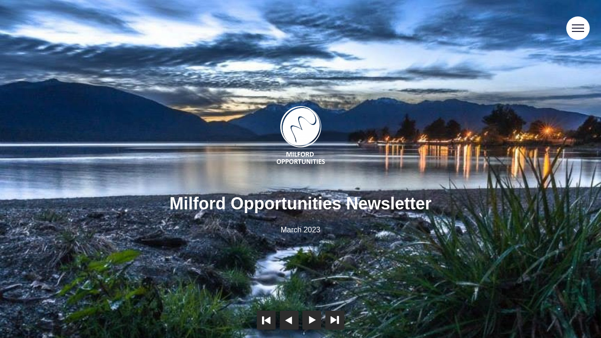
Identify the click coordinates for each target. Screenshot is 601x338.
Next (311, 320)
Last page (334, 320)
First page (266, 320)
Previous (289, 320)
